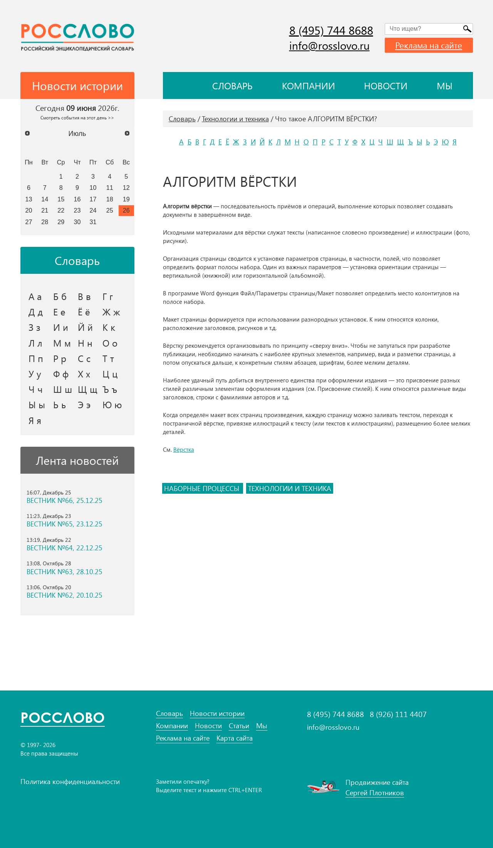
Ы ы (37, 404)
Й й (85, 327)
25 (109, 210)
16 (77, 199)
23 (77, 210)
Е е (59, 311)
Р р (59, 358)
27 (28, 221)
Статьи (239, 725)
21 (44, 210)
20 (28, 210)
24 (93, 210)
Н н (85, 343)
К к (108, 327)
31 (93, 221)
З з (34, 327)
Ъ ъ (109, 389)
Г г (107, 296)
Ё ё (84, 311)
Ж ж (111, 311)
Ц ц (109, 373)
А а (35, 296)
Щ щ (87, 389)
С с (84, 358)
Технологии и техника (235, 118)
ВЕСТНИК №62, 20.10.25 (64, 595)
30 (77, 221)
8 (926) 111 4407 (398, 714)
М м (62, 343)
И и (60, 327)
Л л (35, 343)
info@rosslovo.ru (329, 45)
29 (60, 221)
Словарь (232, 85)
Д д (36, 311)
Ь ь (59, 404)
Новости (385, 85)
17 (93, 199)
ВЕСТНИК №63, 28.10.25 (64, 571)
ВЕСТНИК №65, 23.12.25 (64, 524)
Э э (84, 404)
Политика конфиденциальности (70, 781)
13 (28, 199)
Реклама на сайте (428, 45)
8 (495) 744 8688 (331, 30)
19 (126, 199)
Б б (60, 296)
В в (84, 296)
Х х (84, 373)
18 (109, 199)
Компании (308, 85)
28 (44, 221)
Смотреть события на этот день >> (77, 117)
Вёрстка (183, 449)
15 (60, 199)
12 (126, 187)
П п (36, 358)
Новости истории (217, 713)
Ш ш (62, 389)
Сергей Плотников (374, 792)
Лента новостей (77, 460)
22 (60, 210)
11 (109, 187)
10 (93, 187)
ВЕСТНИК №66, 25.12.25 (64, 500)
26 (126, 210)
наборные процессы (202, 488)
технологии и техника (289, 488)
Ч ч (36, 389)
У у (35, 373)
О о (109, 343)
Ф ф (61, 373)
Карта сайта (234, 738)
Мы (445, 85)
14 (44, 199)
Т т (108, 358)
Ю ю (112, 404)
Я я (35, 420)
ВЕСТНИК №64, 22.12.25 (64, 547)
